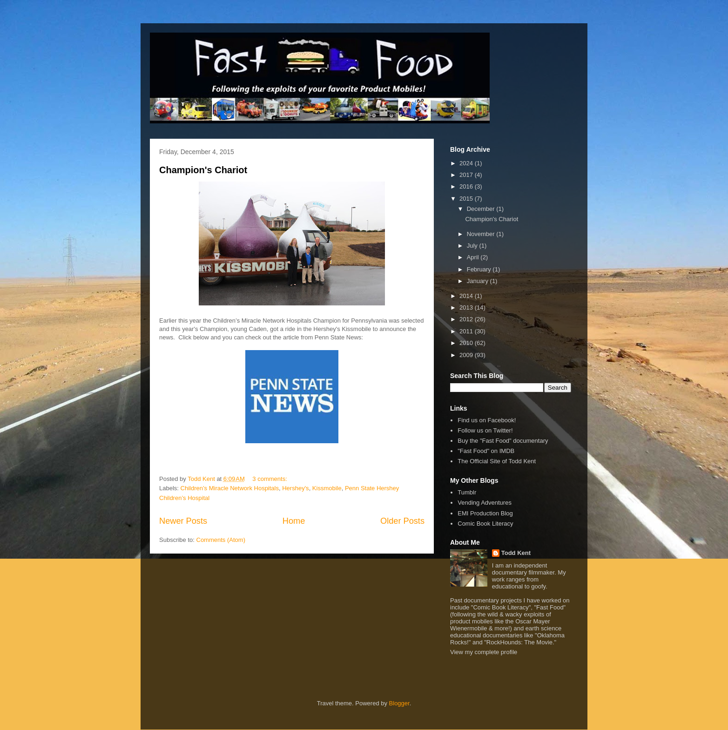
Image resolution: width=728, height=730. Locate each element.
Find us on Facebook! (487, 420)
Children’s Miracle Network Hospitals (230, 488)
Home (294, 521)
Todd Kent (516, 552)
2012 (467, 319)
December (482, 208)
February (480, 269)
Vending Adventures (485, 502)
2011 (467, 331)
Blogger (399, 703)
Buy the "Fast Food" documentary (503, 440)
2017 (467, 174)
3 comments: (270, 478)
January (478, 280)
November (482, 233)
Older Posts (402, 521)
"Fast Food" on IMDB (486, 450)
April (474, 257)
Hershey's (295, 488)
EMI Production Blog (485, 513)
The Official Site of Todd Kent (497, 461)
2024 (467, 163)
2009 (467, 354)
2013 (467, 307)
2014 (467, 295)
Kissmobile (327, 488)
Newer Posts (183, 521)
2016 (467, 186)
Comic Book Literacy (485, 523)
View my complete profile (483, 652)
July (473, 245)
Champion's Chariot (203, 170)
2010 (467, 342)
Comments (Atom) (220, 539)
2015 (467, 198)
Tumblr (467, 492)
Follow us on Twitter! (485, 430)
